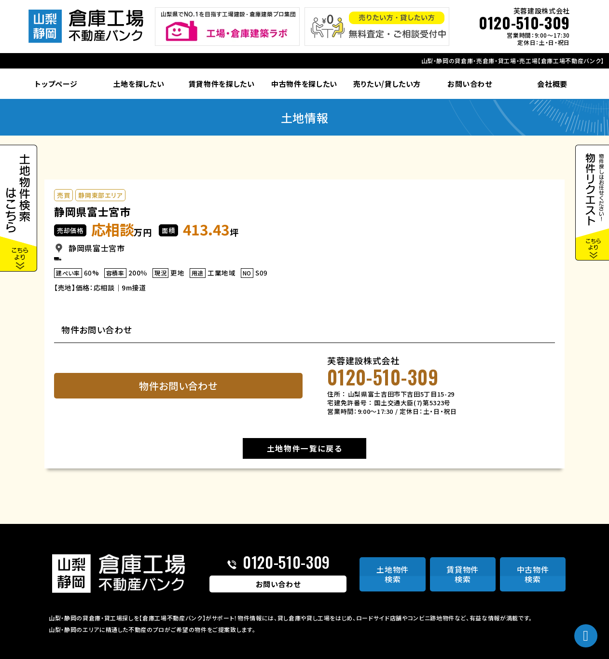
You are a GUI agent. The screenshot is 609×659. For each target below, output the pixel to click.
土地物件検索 (392, 574)
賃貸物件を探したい (222, 84)
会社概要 (552, 84)
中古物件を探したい (304, 84)
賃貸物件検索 (462, 574)
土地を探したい (139, 84)
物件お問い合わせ (178, 386)
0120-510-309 (524, 22)
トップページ (56, 84)
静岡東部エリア (100, 195)
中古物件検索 (533, 574)
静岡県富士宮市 (92, 211)
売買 (63, 195)
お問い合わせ (469, 84)
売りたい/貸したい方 (387, 84)
